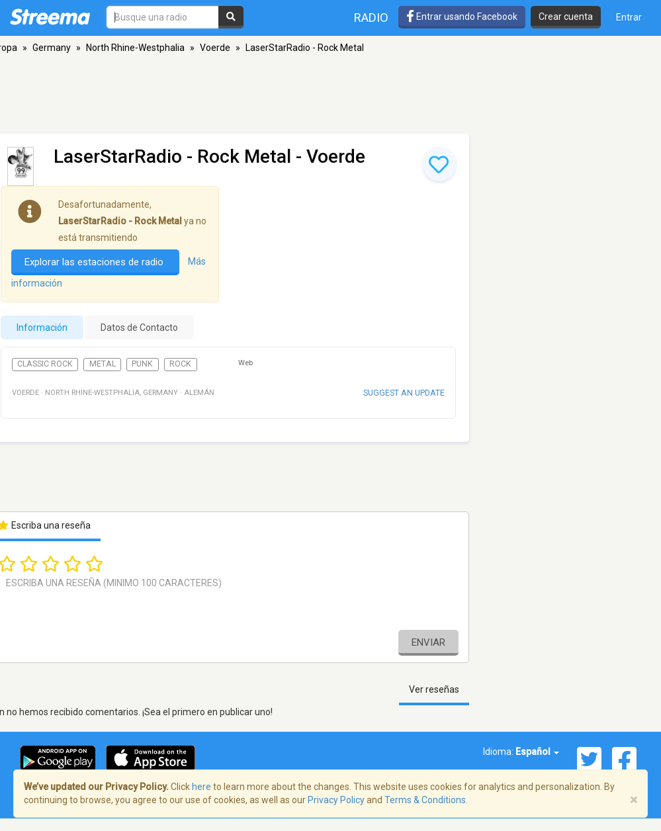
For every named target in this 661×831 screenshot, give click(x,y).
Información (42, 327)
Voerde (215, 47)
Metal (102, 364)
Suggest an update (404, 393)
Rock (180, 364)
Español (537, 751)
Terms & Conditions (425, 800)
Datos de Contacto (139, 327)
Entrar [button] (629, 17)
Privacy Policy (336, 800)
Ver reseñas (434, 689)
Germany (51, 47)
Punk (142, 364)
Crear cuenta (566, 16)
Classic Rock (45, 364)
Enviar (428, 642)
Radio (371, 17)
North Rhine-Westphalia (135, 47)
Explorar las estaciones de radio (95, 262)
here (201, 786)
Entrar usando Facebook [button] (461, 16)
